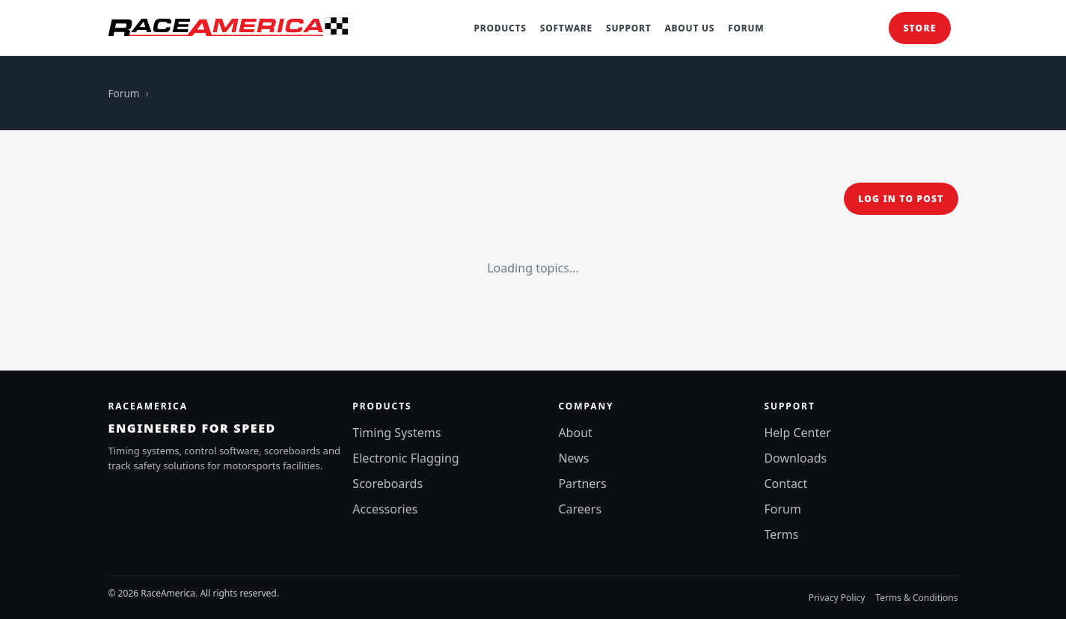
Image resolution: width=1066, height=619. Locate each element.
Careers (579, 509)
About (575, 432)
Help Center (797, 432)
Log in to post (900, 198)
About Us (689, 28)
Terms (781, 534)
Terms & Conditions (916, 597)
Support (628, 28)
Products (500, 28)
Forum (746, 28)
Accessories (384, 509)
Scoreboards (387, 483)
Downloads (795, 458)
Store (919, 28)
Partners (582, 483)
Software (566, 28)
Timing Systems (396, 432)
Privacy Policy (837, 597)
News (573, 458)
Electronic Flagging (405, 458)
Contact (785, 483)
